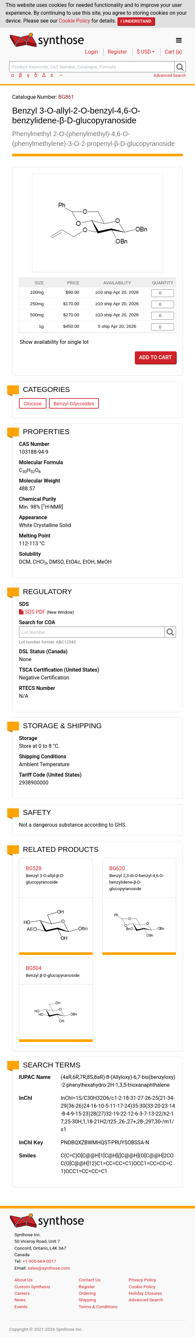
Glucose (33, 403)
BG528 (34, 868)
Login (91, 52)
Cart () (173, 52)
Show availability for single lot (54, 342)
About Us (23, 1279)
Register (117, 52)
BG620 (117, 868)
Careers (22, 1293)
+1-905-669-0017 (39, 1261)
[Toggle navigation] (179, 40)
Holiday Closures (145, 1293)
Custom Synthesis (32, 1286)
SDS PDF (32, 612)
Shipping (87, 1299)
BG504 (34, 968)
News (20, 1299)
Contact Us (90, 1279)
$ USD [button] (144, 52)
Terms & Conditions (98, 1306)
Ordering (87, 1293)
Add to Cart (155, 357)
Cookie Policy (74, 21)
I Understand (135, 21)
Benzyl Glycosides (74, 403)
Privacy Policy (142, 1279)
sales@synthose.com (48, 1268)
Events (20, 1306)
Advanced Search (169, 75)
